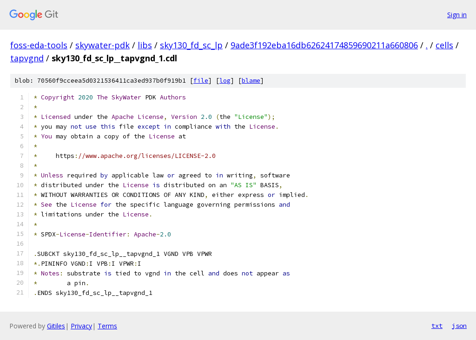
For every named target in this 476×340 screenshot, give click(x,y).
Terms (107, 325)
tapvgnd (27, 58)
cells (444, 45)
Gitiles (56, 325)
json (459, 325)
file (200, 81)
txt (437, 325)
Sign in (457, 14)
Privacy (81, 325)
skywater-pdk (102, 45)
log (225, 81)
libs (145, 45)
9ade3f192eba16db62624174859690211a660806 (324, 45)
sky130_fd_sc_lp (191, 45)
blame (251, 81)
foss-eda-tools (38, 45)
